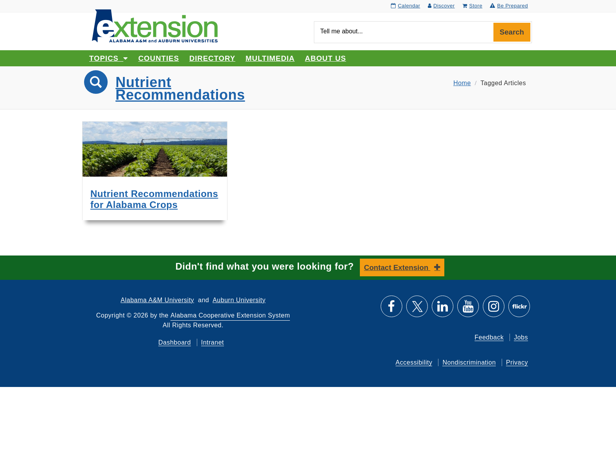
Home (462, 83)
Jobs (521, 337)
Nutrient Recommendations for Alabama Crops (154, 199)
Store (472, 6)
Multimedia (270, 58)
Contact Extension (397, 267)
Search (512, 32)
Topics (108, 58)
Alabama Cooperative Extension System (230, 315)
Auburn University (239, 300)
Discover (441, 6)
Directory (212, 58)
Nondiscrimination (469, 362)
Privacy (517, 362)
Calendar (405, 6)
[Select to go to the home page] (155, 25)
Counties (158, 58)
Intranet (212, 342)
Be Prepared (509, 6)
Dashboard (174, 342)
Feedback (489, 337)
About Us (325, 58)
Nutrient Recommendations (180, 88)
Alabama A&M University (157, 300)
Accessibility (414, 362)
